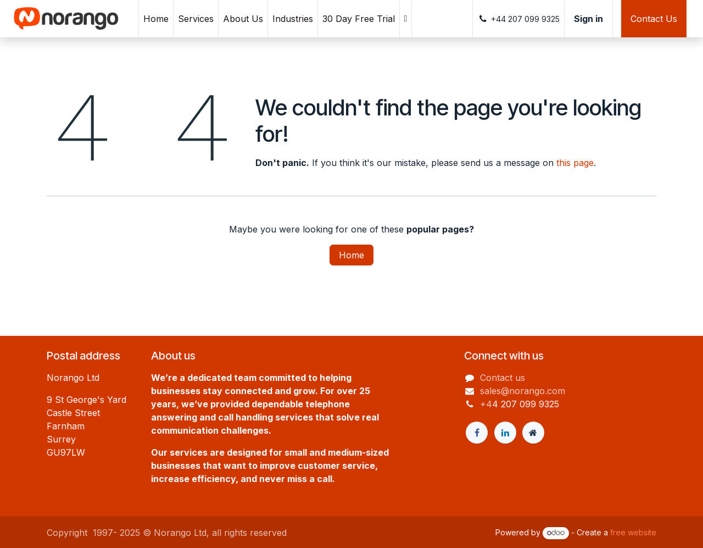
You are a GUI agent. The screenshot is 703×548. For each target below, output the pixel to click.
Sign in (588, 18)
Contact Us (654, 18)
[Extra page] (533, 433)
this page (575, 162)
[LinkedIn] (505, 433)
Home (351, 255)
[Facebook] (477, 433)
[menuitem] (156, 18)
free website (633, 532)
